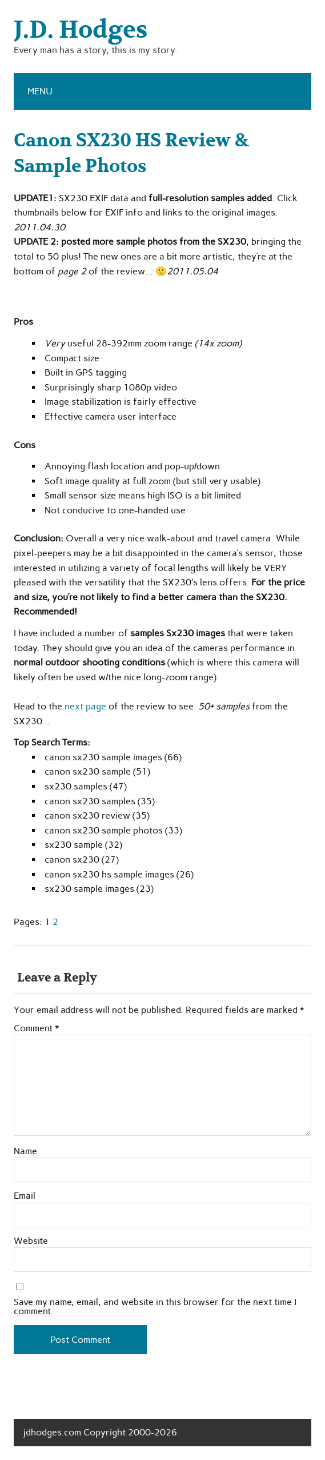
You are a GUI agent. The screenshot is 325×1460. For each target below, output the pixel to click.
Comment (36, 1028)
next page (85, 706)
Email (24, 1195)
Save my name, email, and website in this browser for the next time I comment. (155, 1307)
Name (25, 1151)
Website (31, 1241)
